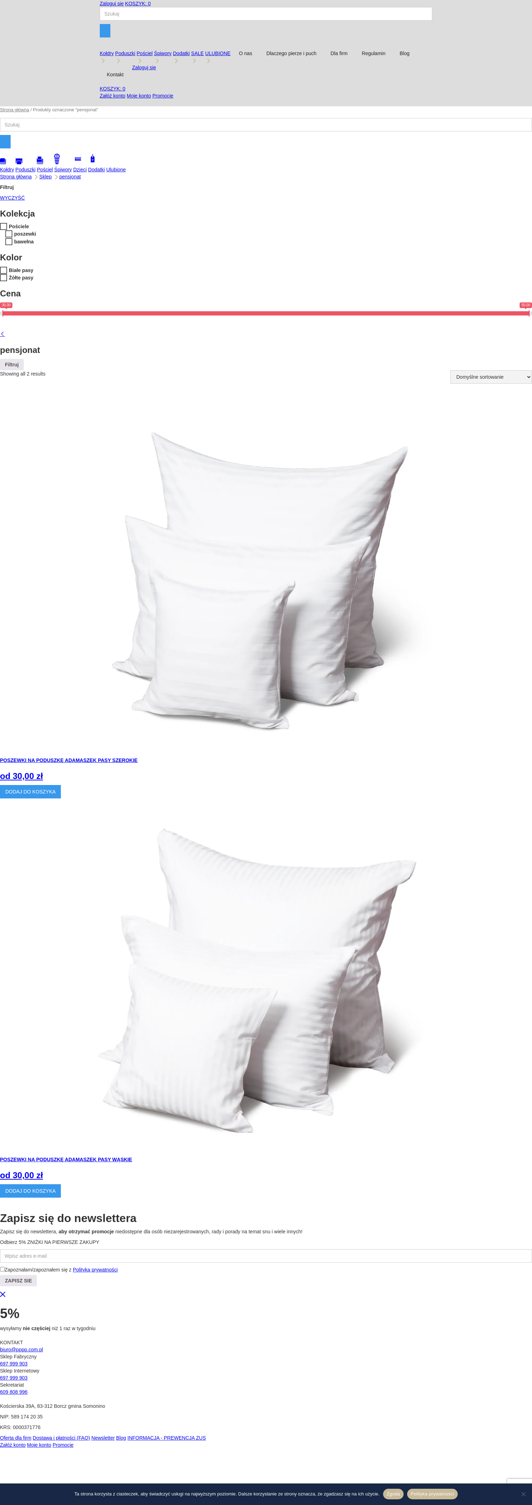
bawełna (24, 241)
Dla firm (339, 53)
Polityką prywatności (95, 1270)
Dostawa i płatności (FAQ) (61, 1438)
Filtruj (12, 364)
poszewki (25, 234)
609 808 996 (14, 1392)
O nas (245, 53)
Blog (405, 53)
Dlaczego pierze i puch (291, 53)
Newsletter (103, 1438)
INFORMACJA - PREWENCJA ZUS (166, 1438)
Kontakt (115, 74)
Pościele (19, 226)
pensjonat (70, 176)
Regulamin (374, 53)
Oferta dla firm (15, 1438)
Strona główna (14, 109)
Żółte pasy (21, 278)
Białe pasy (21, 270)
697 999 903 (14, 1364)
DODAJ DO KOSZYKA (30, 792)
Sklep (45, 176)
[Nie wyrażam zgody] (523, 1494)
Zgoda (393, 1494)
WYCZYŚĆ (12, 198)
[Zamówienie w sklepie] (491, 377)
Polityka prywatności (432, 1494)
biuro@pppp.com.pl (21, 1349)
